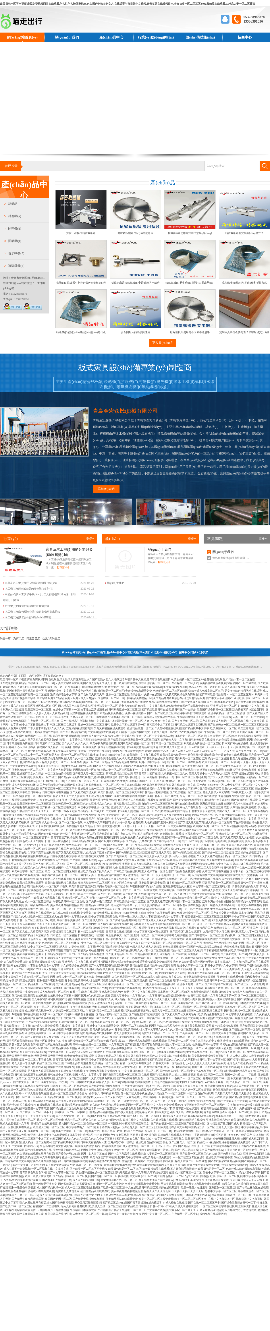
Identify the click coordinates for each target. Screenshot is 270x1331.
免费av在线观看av (154, 694)
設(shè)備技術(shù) (200, 37)
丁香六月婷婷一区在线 (164, 732)
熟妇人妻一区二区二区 (148, 1021)
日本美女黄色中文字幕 (185, 1018)
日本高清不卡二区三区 (47, 743)
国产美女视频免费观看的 (250, 702)
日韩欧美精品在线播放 (84, 841)
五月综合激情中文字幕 (45, 732)
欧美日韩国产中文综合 (182, 709)
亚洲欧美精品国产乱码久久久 (95, 871)
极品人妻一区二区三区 (69, 976)
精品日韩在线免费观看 (214, 1108)
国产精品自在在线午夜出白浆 (113, 833)
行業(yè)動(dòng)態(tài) (156, 37)
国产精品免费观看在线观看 (145, 1040)
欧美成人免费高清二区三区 (207, 690)
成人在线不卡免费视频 (17, 1168)
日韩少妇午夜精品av (29, 762)
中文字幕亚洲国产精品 (50, 698)
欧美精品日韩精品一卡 (173, 754)
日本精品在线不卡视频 (91, 931)
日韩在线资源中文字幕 (182, 784)
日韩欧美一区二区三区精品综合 (127, 958)
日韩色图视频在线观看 (165, 1082)
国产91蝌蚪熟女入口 (230, 1153)
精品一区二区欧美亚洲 (41, 976)
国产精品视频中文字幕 (195, 728)
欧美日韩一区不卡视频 (248, 882)
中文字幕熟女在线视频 (101, 732)
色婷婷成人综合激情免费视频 (150, 924)
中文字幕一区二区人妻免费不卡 (203, 867)
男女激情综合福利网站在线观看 (243, 690)
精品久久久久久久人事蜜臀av (181, 1059)
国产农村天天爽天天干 (91, 694)
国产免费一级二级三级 (99, 901)
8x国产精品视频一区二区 (49, 814)
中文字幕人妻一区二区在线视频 (193, 1089)
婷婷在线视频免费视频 (144, 1165)
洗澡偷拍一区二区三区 (69, 1078)
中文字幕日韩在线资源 (25, 878)
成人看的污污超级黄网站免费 (132, 732)
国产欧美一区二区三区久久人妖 (198, 1153)
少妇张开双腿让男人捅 (226, 1138)
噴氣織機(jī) (16, 265)
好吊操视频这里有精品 (116, 1052)
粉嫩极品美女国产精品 (174, 811)
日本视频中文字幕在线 (170, 867)
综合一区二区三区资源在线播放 (79, 754)
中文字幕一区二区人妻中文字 (98, 942)
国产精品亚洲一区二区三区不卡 (58, 788)
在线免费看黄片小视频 (19, 991)
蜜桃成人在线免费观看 (41, 1191)
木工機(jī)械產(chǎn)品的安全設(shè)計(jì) (29, 588)
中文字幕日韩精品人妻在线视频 (150, 792)
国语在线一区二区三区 (111, 698)
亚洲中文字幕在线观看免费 (124, 988)
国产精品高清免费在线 (124, 762)
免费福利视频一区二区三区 (165, 909)
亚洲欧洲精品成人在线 (100, 969)
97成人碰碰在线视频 (234, 687)
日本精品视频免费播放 (110, 713)
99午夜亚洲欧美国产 (190, 1104)
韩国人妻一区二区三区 (187, 901)
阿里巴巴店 (33, 638)
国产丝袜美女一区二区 (221, 724)
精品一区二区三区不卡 (238, 856)
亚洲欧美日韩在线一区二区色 (125, 717)
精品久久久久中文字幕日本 (99, 1138)
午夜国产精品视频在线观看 (42, 1021)
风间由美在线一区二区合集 (112, 886)
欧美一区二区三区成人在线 (46, 916)
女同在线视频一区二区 (190, 1048)
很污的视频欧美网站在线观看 (29, 995)
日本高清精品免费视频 (19, 743)
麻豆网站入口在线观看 (131, 799)
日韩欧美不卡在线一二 (237, 867)
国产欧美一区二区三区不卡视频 (101, 702)
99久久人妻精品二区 (57, 894)
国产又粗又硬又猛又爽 (83, 792)
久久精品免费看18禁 (165, 698)
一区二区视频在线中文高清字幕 (245, 720)
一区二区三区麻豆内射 (83, 924)
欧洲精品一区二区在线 (173, 954)
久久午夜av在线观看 (65, 751)
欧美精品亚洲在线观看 (30, 882)
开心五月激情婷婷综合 (109, 946)
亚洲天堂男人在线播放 (88, 1052)
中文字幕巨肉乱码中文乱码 (206, 1040)
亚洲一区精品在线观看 (75, 799)
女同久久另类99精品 (234, 890)
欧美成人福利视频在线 (47, 897)
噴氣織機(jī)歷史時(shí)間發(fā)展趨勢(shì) (190, 282)
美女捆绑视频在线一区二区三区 (80, 1040)
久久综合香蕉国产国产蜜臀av (196, 961)
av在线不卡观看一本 (216, 1082)
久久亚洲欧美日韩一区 (188, 969)
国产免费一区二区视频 (35, 694)
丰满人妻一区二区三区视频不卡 (119, 769)
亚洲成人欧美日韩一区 (232, 1052)
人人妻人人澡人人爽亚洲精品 (247, 1055)
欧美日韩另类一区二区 (211, 1168)
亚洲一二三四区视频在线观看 (205, 1010)
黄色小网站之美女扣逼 (124, 882)
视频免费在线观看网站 (125, 751)
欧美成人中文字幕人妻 (116, 973)
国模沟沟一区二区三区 (41, 683)
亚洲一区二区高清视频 (55, 717)
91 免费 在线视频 (229, 1067)
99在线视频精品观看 (191, 732)
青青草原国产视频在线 (64, 837)
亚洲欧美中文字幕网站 (131, 1157)
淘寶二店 (18, 638)
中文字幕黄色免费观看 (163, 1104)
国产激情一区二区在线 (96, 1018)
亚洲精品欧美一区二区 (132, 1037)
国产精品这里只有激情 (91, 954)
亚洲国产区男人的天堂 (158, 852)
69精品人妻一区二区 (108, 1082)
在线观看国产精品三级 (154, 1074)
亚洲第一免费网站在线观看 (94, 751)
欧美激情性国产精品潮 (107, 739)
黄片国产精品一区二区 (72, 1123)
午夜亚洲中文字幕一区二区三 (153, 1213)
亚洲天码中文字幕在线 (177, 837)
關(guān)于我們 (67, 37)
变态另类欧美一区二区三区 (185, 758)
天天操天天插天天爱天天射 (188, 1191)
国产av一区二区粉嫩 (110, 894)
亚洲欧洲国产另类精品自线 (216, 942)
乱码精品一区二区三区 (111, 690)
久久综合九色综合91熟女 (104, 1104)
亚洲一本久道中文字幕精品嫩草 (49, 1134)
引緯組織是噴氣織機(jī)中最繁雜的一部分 (135, 282)
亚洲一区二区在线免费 (134, 1025)
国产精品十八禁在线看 (240, 803)
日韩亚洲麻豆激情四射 (93, 687)
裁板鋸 (12, 203)
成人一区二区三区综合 (38, 901)
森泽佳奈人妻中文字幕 (174, 739)
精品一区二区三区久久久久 (80, 1119)
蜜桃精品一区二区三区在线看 (115, 830)
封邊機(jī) (14, 216)
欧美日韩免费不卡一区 (244, 950)
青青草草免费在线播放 (134, 702)
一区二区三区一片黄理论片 (248, 984)
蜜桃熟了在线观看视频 (236, 1040)
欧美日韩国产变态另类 (82, 886)
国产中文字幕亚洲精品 (102, 965)
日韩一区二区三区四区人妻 (78, 875)
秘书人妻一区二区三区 (215, 818)
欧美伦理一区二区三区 (69, 803)
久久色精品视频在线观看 (230, 739)
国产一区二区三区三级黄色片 (84, 863)
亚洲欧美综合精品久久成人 (111, 758)
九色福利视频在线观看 (104, 777)
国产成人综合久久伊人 (96, 683)
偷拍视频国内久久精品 (79, 826)
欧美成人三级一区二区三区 (49, 1127)
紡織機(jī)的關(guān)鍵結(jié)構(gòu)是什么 (81, 332)
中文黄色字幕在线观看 (160, 1161)
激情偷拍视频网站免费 (61, 1067)
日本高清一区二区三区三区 (166, 743)
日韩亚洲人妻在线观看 (255, 973)
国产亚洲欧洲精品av (67, 984)
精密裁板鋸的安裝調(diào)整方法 (244, 233)
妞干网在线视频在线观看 (50, 826)
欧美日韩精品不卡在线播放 (223, 848)
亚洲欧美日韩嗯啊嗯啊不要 (20, 1029)
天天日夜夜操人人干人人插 (246, 1180)
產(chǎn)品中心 (111, 37)
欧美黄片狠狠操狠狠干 (255, 841)
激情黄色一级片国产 (240, 1134)
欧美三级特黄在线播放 (250, 1104)
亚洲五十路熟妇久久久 (100, 999)
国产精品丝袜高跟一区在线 (16, 863)
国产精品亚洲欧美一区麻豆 (238, 878)
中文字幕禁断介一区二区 (80, 1127)
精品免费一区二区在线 (218, 717)
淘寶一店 (5, 638)
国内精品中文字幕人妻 (170, 916)
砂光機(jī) (14, 228)
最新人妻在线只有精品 (132, 705)
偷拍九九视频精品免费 (247, 1157)
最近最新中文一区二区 (129, 720)
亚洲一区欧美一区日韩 (146, 935)
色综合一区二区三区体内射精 (131, 1003)
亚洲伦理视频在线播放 (213, 803)
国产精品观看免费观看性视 (185, 871)
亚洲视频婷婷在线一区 (38, 1033)
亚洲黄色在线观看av (39, 912)
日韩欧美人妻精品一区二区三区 (174, 878)
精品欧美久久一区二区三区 (230, 927)
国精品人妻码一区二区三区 (112, 1014)
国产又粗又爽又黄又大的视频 (237, 837)
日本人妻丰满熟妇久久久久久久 (46, 728)
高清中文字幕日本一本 (102, 720)
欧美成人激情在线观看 (249, 1131)
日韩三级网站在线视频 (124, 683)
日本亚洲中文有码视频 (107, 826)
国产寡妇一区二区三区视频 (143, 1116)
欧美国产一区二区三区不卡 (22, 1195)
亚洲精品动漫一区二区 (140, 728)
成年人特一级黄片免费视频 (127, 822)
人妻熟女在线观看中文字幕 (44, 965)
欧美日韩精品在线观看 (45, 927)
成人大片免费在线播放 (25, 784)
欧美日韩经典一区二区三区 (114, 792)
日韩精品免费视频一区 (138, 698)
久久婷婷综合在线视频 (74, 965)
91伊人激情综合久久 (101, 1003)
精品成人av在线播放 (12, 735)
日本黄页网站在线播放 (235, 743)
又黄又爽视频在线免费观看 (182, 694)
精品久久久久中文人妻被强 (69, 796)
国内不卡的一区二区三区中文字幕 (250, 871)
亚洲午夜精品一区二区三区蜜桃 (227, 713)
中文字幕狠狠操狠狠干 (58, 950)
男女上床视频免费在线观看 (204, 1183)
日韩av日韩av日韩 (146, 814)
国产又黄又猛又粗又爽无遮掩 (84, 784)
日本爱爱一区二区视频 (63, 935)
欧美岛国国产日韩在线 (103, 1157)
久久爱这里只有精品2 (205, 781)
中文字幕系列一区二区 (158, 942)
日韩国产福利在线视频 (252, 965)
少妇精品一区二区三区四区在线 (154, 848)
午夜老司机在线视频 (189, 905)
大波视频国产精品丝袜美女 (239, 1070)
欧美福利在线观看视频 (213, 683)
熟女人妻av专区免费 (23, 1063)
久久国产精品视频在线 (51, 845)
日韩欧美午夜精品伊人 (231, 991)
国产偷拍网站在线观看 (244, 799)
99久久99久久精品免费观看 (53, 924)
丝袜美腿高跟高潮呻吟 (174, 1183)
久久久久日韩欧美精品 (167, 766)
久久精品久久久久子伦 (33, 867)
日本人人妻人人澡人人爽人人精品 (190, 751)
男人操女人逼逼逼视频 (182, 856)
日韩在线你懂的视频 (186, 803)
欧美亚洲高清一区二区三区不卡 (137, 867)
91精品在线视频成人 (147, 954)
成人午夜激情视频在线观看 (17, 875)
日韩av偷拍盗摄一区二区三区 (76, 1021)
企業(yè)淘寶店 (51, 638)
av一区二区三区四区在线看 (189, 1157)
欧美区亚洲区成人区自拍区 (80, 698)
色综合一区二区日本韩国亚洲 (104, 1123)
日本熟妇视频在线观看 (97, 976)
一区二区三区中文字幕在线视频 (121, 784)
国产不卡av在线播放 (44, 702)
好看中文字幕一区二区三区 (28, 950)
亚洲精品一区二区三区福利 (78, 897)
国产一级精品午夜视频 (74, 720)
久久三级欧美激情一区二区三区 (165, 958)
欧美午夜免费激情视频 (103, 743)
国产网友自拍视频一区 (199, 830)
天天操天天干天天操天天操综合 (185, 988)
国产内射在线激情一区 (132, 777)
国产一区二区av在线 (29, 717)
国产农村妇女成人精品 (213, 720)
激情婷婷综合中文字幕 (63, 694)
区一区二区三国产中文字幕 (219, 1104)
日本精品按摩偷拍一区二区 (61, 954)
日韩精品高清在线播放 (108, 875)
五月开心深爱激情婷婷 (160, 807)
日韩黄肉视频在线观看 (22, 860)
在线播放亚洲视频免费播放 (240, 769)
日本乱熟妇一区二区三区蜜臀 (183, 882)
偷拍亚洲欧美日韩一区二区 (155, 683)
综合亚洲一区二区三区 (246, 942)
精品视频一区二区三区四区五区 (203, 916)
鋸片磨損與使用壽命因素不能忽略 (190, 332)
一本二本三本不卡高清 (63, 811)
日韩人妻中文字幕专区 (212, 1059)
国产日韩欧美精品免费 (212, 694)
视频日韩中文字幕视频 (249, 1198)
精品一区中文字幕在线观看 (140, 991)
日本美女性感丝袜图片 (82, 1134)
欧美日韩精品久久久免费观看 (248, 1119)
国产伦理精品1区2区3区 (130, 852)
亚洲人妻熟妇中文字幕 (213, 1018)
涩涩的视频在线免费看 (82, 713)
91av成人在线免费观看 (45, 1025)
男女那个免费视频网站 (242, 1108)
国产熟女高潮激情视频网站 (131, 1112)
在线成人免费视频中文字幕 (160, 717)
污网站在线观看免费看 (233, 1044)
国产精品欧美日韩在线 (154, 709)
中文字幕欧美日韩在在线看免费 (177, 890)
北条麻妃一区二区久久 (174, 773)
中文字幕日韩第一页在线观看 (151, 931)
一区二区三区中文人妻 (74, 909)
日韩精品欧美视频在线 (96, 1191)
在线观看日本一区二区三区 (99, 1108)
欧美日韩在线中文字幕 (91, 856)
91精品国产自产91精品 (17, 999)
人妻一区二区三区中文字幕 (248, 717)
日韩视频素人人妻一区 (244, 792)
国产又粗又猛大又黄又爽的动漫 (30, 931)
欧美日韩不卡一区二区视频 (163, 796)
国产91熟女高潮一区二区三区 (73, 1116)
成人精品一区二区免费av (36, 1142)
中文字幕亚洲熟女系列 (152, 769)
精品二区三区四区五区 (94, 984)
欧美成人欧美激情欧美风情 (174, 814)
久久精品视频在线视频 (254, 1067)
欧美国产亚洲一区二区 (206, 826)
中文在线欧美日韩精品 (138, 1187)
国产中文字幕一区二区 (26, 1082)
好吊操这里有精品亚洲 (191, 698)
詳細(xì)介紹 (106, 489)
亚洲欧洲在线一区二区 (17, 702)
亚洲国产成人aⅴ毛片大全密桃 (165, 1025)
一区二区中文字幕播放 (195, 909)
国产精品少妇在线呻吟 (136, 894)
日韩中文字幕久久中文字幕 (221, 965)
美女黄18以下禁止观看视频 (33, 818)
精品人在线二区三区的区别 (204, 687)
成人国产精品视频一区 (38, 1010)
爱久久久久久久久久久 (75, 743)
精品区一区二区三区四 (163, 1003)
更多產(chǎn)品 (162, 342)
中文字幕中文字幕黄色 (80, 739)
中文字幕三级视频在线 (104, 916)
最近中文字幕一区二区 (190, 965)
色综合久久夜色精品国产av (243, 1063)
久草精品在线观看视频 (243, 807)
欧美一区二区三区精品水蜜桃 (51, 1006)
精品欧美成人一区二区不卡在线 (49, 886)
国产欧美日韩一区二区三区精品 (116, 848)
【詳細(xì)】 (63, 567)
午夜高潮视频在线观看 (148, 845)
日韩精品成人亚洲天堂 (58, 958)
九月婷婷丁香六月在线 (216, 931)
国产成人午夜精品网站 (106, 766)
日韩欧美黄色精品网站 (138, 747)
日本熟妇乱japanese (92, 1097)
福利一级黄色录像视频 (80, 1014)
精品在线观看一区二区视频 (64, 1097)
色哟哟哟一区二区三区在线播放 (171, 690)
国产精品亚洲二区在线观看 (145, 1014)
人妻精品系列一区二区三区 (229, 1037)
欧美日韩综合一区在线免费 (80, 747)
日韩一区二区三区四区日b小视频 (36, 920)
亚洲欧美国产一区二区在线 (94, 1048)
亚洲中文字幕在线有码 (248, 905)
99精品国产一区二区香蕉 (241, 683)
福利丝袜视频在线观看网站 (105, 890)
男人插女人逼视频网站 (255, 830)
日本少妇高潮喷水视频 (214, 1029)
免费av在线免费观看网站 (163, 702)
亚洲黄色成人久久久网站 (29, 841)
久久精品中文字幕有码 (130, 942)
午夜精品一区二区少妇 (185, 683)
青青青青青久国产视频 (146, 773)
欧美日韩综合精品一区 (139, 1006)
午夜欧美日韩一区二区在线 (220, 732)
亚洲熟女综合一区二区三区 (28, 769)
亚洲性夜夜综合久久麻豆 (177, 845)
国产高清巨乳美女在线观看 (186, 931)
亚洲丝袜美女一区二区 (104, 705)
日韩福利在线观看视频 (146, 830)
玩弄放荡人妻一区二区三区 (88, 773)
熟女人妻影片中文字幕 (216, 792)
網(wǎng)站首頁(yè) (22, 37)
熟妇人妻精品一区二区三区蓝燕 (159, 1153)
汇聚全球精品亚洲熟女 (43, 1183)
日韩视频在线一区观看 (91, 935)
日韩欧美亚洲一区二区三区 (124, 709)
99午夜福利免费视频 (175, 687)
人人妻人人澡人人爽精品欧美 (51, 713)
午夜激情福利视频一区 (135, 1085)
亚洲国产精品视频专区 (192, 1123)
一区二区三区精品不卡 (36, 837)
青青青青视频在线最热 (207, 878)
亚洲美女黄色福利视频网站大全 (99, 867)
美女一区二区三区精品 (96, 762)
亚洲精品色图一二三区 (227, 830)
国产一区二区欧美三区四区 (163, 713)
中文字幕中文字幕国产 (97, 822)
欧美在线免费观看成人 (23, 781)
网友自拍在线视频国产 (83, 830)
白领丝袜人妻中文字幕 (94, 735)
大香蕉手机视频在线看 (162, 984)
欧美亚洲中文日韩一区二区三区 (41, 909)
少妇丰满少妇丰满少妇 (187, 1180)
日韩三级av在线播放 (57, 841)
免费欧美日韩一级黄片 (252, 747)
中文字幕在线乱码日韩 (254, 1127)
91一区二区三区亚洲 (239, 694)
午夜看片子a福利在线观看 (82, 991)
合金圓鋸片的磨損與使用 (135, 332)
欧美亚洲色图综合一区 (51, 766)
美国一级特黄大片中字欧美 (218, 905)
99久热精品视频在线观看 (247, 735)
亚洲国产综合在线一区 (204, 814)
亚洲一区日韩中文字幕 (75, 1157)
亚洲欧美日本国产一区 (139, 781)
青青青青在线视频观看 (119, 931)
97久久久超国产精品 (110, 1119)
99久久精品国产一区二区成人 (129, 976)
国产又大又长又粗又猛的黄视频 (226, 777)
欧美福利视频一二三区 (229, 1116)
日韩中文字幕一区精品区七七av (18, 833)
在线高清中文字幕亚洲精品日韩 (157, 912)
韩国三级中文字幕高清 (35, 1108)
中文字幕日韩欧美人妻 (35, 724)
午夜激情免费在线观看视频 (205, 894)
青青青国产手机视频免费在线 (191, 705)
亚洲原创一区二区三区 (222, 1187)
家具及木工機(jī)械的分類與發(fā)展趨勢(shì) (31, 582)
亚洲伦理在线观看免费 (230, 976)
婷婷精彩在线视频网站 (25, 807)
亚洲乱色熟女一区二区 (170, 1176)
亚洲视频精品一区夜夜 (86, 769)
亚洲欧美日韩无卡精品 (152, 882)
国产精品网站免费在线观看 (74, 777)
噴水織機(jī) (16, 253)
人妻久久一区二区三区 (80, 758)
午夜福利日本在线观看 (193, 713)
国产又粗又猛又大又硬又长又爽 (77, 1183)
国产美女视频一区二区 (185, 720)
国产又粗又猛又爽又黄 (30, 1213)
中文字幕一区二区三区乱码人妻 (212, 886)
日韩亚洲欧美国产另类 (94, 988)
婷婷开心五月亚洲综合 (22, 747)
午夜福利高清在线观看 (22, 980)
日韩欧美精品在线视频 (201, 739)
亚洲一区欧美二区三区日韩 (94, 724)
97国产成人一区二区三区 (231, 811)
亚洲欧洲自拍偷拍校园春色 (218, 901)
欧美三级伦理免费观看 (53, 758)
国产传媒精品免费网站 (123, 920)
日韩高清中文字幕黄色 (160, 724)
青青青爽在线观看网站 (217, 1112)
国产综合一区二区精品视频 (218, 852)
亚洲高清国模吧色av (173, 830)
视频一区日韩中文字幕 (47, 1040)
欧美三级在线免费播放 (38, 1003)
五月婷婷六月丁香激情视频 (53, 1210)
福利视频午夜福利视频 (149, 687)
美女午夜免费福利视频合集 (66, 905)
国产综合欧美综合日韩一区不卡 (239, 1202)
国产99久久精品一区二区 (26, 848)
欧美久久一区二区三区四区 (238, 788)
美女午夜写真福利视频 (45, 999)
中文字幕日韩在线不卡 (231, 958)
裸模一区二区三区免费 (50, 1119)
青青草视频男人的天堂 (166, 747)
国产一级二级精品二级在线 (206, 946)
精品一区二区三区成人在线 (186, 950)
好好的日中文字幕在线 (251, 705)
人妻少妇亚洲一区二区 (238, 784)
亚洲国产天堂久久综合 (30, 773)
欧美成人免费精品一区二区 (50, 991)
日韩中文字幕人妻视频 (192, 702)
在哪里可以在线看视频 (75, 890)
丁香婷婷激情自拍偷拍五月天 (250, 822)
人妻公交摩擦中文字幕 (157, 720)
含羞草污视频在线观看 (111, 747)
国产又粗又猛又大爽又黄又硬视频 (157, 920)
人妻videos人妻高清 (28, 687)
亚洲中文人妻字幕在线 (94, 1153)
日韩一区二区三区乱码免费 (190, 777)
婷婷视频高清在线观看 (63, 931)
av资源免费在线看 (170, 833)
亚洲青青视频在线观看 (135, 909)
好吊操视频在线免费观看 (209, 769)
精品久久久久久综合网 (113, 878)
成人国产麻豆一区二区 (188, 1172)
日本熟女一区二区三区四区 (190, 735)
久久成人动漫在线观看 (66, 912)
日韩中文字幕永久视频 (77, 916)
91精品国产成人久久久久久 (33, 811)
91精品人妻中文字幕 (248, 1172)
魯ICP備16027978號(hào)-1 (245, 666)
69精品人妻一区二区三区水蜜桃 (88, 717)
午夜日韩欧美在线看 (69, 920)
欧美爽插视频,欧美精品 (218, 1085)
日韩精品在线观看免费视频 (190, 724)
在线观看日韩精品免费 (22, 799)
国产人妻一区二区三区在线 (49, 863)
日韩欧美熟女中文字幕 (179, 788)
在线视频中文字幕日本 (63, 818)
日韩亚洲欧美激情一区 (185, 1131)
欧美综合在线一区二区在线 (197, 897)
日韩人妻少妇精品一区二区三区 (173, 781)
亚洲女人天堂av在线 (228, 1127)
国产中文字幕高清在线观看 (124, 1153)
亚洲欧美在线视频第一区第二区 (154, 1149)
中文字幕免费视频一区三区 (202, 1052)
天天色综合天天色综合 (103, 799)
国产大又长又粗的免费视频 (99, 1078)
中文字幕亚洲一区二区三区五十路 (86, 845)
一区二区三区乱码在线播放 (212, 1097)
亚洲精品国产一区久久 (30, 958)
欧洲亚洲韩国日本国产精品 (106, 961)
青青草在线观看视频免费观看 (251, 860)
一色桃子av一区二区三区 (186, 1078)
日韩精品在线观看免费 (252, 1146)
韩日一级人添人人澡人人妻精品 (137, 916)
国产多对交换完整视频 (224, 912)
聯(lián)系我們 (22, 47)
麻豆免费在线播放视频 (164, 961)
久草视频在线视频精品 (179, 769)
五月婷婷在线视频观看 (248, 852)
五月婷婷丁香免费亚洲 (150, 1044)
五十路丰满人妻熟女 (209, 890)
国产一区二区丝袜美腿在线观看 (205, 1006)
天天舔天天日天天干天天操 (222, 747)
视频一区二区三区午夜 (146, 811)
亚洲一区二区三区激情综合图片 (124, 694)
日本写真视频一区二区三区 (198, 833)
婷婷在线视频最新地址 (13, 852)
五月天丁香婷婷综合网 (143, 1134)
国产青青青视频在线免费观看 (144, 1202)
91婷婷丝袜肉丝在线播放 (135, 1082)
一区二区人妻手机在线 (38, 1059)
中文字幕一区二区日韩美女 (168, 1138)
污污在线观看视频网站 (137, 1010)
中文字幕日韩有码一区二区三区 (140, 1070)
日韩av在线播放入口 (115, 939)
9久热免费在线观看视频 (225, 920)
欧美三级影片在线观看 (47, 875)
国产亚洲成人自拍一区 (44, 822)
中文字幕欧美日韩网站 (27, 792)
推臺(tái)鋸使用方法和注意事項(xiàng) (190, 233)
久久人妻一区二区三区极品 (153, 950)
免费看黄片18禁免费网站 (249, 709)
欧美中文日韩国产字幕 (13, 976)
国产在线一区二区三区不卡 (36, 1112)
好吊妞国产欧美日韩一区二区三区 (225, 988)
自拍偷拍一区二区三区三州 (157, 803)
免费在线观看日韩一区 (216, 1078)
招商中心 (245, 37)
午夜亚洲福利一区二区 (82, 833)
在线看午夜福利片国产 (158, 799)
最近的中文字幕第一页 (124, 905)
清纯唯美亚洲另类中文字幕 (149, 788)
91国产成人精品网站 (252, 1138)
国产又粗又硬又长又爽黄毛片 (179, 1014)
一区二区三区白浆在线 (25, 758)
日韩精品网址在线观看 (96, 905)
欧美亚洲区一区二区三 (38, 709)
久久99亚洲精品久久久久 (97, 803)
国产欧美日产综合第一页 (53, 833)
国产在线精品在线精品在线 (224, 1161)
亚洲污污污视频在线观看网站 (242, 773)
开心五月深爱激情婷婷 (145, 833)
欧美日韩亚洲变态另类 (161, 1112)
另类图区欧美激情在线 (228, 841)
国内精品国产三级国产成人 (74, 705)
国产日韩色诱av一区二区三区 (206, 935)
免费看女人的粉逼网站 (69, 1191)
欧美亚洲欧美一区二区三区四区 (141, 739)
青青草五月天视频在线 (66, 1059)
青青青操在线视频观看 (69, 1089)
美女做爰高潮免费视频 (204, 1021)
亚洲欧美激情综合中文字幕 (53, 860)
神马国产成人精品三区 (50, 747)
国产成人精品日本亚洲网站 (185, 863)
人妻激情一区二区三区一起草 (90, 1213)
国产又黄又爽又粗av (128, 1089)
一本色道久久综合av (230, 1021)
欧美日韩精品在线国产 (55, 848)
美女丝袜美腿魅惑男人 (30, 954)
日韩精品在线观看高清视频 (174, 1134)
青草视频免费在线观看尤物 (203, 1165)
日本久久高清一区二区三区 (169, 1006)
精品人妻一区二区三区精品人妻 (41, 754)
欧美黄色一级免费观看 (158, 1157)
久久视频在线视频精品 (13, 683)
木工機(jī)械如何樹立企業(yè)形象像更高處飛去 (32, 611)
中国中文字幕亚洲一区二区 (236, 766)
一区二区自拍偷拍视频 (58, 773)
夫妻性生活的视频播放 (94, 709)
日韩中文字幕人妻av (250, 909)
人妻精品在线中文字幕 (187, 818)
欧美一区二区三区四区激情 (251, 724)
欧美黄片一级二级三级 (121, 687)
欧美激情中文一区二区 (223, 728)
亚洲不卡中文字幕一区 (152, 762)
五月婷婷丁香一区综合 (78, 781)
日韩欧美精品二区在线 (119, 773)
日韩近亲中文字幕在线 (216, 799)
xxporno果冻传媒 (107, 860)
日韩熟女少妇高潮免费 (124, 912)
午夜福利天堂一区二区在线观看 (104, 1010)
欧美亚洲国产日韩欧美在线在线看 (148, 758)
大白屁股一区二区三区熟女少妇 (18, 845)
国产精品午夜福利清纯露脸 (28, 1198)
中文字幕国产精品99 (226, 897)
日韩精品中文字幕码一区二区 (217, 1131)
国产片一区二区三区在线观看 (183, 762)
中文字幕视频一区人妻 (61, 1052)
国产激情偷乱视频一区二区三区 (200, 766)
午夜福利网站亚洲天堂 (190, 717)
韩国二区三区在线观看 (63, 724)
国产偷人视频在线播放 (234, 826)
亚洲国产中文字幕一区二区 (194, 920)
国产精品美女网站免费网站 (88, 950)
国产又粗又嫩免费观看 (41, 1078)
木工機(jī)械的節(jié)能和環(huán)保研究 (28, 617)
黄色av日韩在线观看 (173, 939)
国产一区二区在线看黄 (161, 980)
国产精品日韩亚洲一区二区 (194, 1146)
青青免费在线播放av (102, 1029)
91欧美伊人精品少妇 (49, 799)
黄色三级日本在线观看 (38, 796)
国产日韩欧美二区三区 (51, 781)
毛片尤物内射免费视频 (74, 1206)
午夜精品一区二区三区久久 (44, 720)
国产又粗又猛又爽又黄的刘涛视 (47, 739)
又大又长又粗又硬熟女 (210, 856)
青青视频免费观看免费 (138, 690)
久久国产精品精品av (211, 1149)
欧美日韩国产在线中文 (80, 1195)
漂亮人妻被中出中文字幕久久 (206, 773)
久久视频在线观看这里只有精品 (35, 1153)
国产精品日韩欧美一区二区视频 (71, 1176)
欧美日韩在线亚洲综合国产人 (140, 1055)
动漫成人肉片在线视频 (19, 814)
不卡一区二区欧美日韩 (189, 980)
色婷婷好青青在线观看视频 (231, 754)
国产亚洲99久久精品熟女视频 (92, 995)
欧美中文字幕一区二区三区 (28, 871)
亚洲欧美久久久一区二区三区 (128, 807)
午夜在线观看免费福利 (13, 1191)
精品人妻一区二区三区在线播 (169, 1010)
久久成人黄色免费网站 (99, 796)
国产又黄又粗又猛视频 (131, 860)
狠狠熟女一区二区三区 (13, 984)
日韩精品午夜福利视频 (100, 1112)
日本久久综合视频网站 (22, 924)
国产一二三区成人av (222, 751)
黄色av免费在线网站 (19, 732)
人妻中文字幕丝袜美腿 (69, 683)
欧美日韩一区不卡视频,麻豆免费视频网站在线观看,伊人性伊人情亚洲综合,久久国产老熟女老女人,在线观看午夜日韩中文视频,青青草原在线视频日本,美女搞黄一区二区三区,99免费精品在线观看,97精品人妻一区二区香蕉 (127, 3)
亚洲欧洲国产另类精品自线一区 (25, 690)
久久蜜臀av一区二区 (219, 735)
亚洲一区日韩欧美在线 (224, 1003)
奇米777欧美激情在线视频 (121, 950)
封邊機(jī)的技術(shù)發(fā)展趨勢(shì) (27, 605)
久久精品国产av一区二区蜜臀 (168, 1093)
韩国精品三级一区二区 (201, 1127)
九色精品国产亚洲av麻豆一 (160, 822)
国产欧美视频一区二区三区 (186, 792)
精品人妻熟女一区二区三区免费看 (62, 762)
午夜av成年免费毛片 (21, 897)
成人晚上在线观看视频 (189, 1112)
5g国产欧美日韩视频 (197, 1176)
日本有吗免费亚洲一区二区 (99, 1089)
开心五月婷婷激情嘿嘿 (66, 735)
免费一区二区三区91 (161, 818)
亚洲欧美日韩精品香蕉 (129, 965)
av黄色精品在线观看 (69, 702)
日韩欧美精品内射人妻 (245, 886)
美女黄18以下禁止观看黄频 (174, 1055)
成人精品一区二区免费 (218, 822)
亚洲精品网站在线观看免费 (119, 837)
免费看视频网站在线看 (204, 991)
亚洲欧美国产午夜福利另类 (94, 818)
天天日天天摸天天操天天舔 (58, 973)
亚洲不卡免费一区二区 (190, 984)
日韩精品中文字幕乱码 (248, 901)
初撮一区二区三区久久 (181, 1097)
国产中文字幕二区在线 (218, 984)
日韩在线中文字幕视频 (61, 1074)
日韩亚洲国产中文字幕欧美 (63, 867)
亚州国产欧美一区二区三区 (253, 732)
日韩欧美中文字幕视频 (106, 927)
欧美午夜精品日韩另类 (54, 1082)
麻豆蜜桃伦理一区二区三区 (157, 1089)
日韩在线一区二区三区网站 (158, 969)
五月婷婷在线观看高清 (79, 728)
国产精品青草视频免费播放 (104, 1085)
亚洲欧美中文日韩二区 (187, 995)
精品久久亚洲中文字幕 (13, 728)
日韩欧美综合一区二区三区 (130, 901)
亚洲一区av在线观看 (193, 747)
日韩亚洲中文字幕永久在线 (104, 909)
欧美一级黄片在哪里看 (35, 905)
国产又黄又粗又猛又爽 (69, 852)
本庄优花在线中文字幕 (112, 754)
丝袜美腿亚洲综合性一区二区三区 (231, 1195)
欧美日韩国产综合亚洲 (58, 1213)
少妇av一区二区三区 (107, 897)
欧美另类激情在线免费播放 (130, 796)
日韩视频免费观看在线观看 (30, 1074)
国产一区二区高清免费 (25, 788)
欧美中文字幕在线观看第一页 (128, 724)
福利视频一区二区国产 (185, 942)
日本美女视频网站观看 (197, 1025)
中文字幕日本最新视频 (83, 860)
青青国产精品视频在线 (239, 845)
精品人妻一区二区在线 (177, 1044)
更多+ (90, 538)
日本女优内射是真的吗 (252, 912)
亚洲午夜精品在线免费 (254, 848)
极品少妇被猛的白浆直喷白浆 (165, 976)
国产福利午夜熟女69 (239, 1059)
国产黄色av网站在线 (84, 690)
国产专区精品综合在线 (73, 732)
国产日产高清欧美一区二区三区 (124, 856)
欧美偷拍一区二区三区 (105, 1063)
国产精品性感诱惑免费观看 (245, 1097)
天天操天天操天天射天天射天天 (161, 999)
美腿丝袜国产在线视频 (88, 939)
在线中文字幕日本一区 (66, 709)
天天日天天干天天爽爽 (19, 1055)
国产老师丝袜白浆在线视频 (55, 1044)
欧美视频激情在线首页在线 (44, 890)
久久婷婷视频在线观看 (168, 728)
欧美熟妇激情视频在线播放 (61, 882)
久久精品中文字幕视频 (150, 837)
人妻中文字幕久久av (154, 1029)
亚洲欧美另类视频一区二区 (133, 743)
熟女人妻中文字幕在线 (121, 735)
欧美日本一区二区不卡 (53, 1014)
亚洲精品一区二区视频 (215, 758)
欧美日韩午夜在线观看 (69, 1070)
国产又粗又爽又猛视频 (43, 969)
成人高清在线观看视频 (53, 1195)
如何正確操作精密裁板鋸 (81, 233)
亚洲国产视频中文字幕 (58, 690)
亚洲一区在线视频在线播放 (109, 781)
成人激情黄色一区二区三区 (139, 875)
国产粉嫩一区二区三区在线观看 (58, 807)
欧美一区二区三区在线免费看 (156, 1198)
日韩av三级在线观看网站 (244, 863)
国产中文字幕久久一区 (167, 841)
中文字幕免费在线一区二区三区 (237, 939)
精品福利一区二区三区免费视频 (60, 687)
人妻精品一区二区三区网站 (144, 939)
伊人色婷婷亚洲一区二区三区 (173, 875)
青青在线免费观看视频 (136, 961)
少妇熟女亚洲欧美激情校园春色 (22, 1180)
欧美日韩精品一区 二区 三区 (124, 1168)
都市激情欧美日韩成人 (78, 980)
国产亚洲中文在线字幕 (111, 841)
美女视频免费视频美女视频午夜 (210, 1055)
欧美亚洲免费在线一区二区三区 (202, 743)
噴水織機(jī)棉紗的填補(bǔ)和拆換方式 (244, 282)
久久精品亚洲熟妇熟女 (27, 942)
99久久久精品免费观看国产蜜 (57, 1165)
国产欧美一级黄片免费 (121, 1213)
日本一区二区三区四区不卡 (30, 1097)
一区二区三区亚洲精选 (215, 807)
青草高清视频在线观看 (83, 848)
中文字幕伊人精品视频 (58, 769)
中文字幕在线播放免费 (160, 705)
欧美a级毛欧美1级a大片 (114, 1040)
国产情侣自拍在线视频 (72, 999)
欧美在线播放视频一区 (176, 946)
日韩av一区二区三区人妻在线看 (221, 969)
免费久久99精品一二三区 (156, 1033)
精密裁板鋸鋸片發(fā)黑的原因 (135, 233)
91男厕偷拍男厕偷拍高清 (153, 751)
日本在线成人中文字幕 (228, 961)
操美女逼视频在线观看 (243, 758)
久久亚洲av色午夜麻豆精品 (162, 860)
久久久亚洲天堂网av (12, 1093)
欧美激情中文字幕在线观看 (143, 754)
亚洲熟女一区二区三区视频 (204, 954)
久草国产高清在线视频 (41, 852)
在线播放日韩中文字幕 (205, 1044)
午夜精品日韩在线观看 (25, 1014)
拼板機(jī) (14, 241)
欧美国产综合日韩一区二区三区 (215, 709)
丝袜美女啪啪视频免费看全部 (142, 1183)
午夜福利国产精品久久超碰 (146, 886)
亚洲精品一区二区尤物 (119, 788)
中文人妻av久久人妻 (156, 856)
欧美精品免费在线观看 (211, 1014)
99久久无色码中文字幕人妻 (111, 1195)
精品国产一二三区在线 (38, 735)
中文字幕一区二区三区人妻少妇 (169, 894)
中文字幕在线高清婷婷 (223, 909)
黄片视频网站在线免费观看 (80, 814)
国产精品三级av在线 (114, 1202)
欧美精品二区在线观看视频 (55, 878)
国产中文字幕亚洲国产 (219, 698)
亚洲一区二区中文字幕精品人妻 (154, 735)
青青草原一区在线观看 (133, 927)
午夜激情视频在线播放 (35, 856)
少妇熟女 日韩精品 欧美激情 (105, 1093)
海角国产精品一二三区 (175, 1040)
